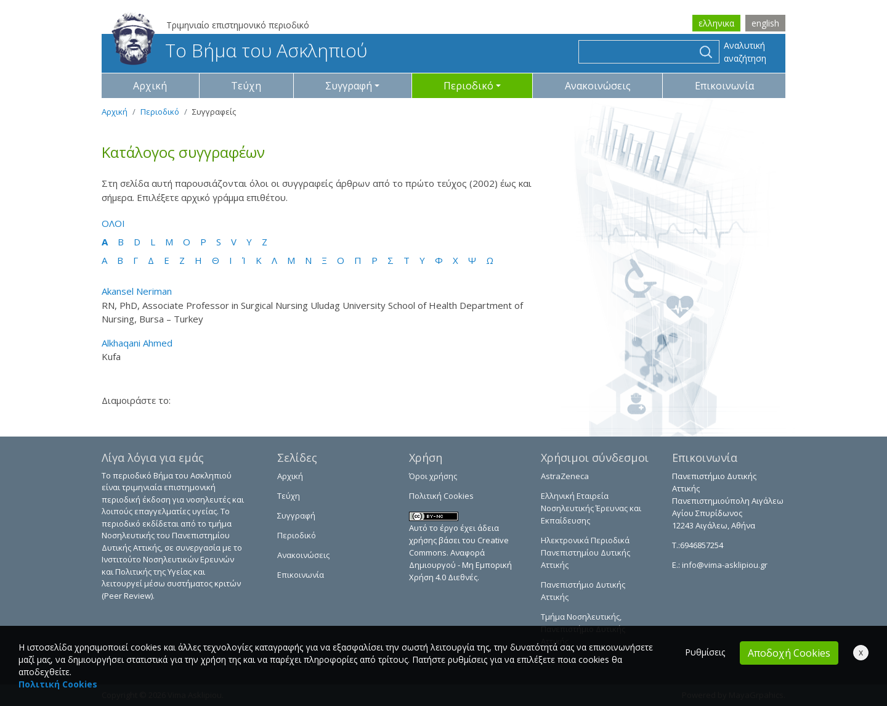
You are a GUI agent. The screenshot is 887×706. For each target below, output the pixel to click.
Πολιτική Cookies (441, 495)
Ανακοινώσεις (598, 85)
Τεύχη (246, 85)
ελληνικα (716, 23)
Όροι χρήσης (433, 476)
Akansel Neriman (137, 291)
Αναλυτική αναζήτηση (745, 51)
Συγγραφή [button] (348, 85)
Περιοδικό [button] (468, 85)
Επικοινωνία (724, 85)
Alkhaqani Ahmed (137, 343)
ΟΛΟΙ (113, 223)
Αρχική (150, 85)
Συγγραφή (296, 515)
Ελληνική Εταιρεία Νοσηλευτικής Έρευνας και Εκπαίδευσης (591, 508)
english (765, 23)
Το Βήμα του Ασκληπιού (239, 50)
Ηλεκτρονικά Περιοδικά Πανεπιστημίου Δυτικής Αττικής (585, 552)
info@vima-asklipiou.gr (724, 564)
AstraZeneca (565, 476)
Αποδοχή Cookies (789, 653)
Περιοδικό (159, 111)
